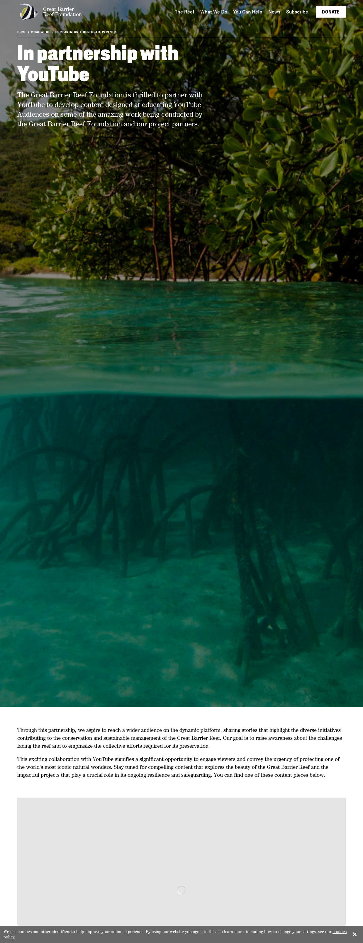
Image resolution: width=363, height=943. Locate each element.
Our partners (66, 32)
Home (21, 32)
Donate (331, 12)
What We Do (41, 32)
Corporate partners (100, 32)
